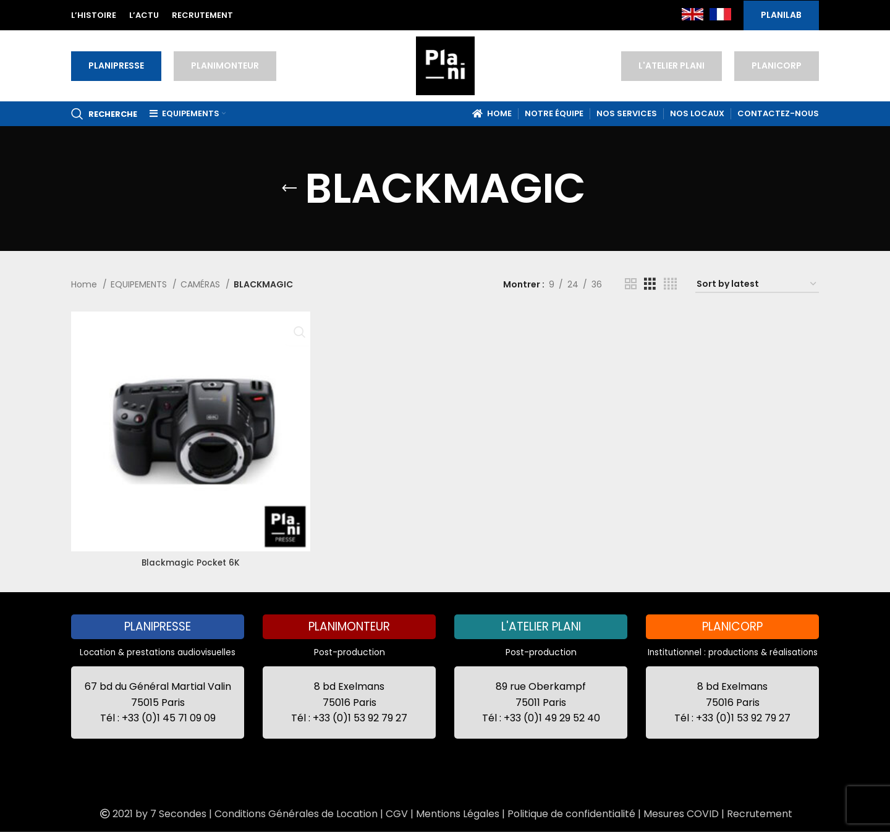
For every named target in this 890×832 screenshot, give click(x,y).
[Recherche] (104, 113)
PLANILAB (781, 15)
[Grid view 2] (631, 284)
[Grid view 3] (650, 284)
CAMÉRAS (201, 284)
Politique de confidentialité (571, 814)
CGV (397, 814)
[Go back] (289, 188)
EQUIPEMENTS (140, 284)
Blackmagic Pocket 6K (190, 560)
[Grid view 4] (670, 284)
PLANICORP (777, 65)
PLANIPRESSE (116, 65)
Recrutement (759, 814)
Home (85, 284)
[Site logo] (445, 65)
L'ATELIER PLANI (671, 65)
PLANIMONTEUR (225, 65)
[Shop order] (757, 285)
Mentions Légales (457, 814)
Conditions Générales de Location (296, 814)
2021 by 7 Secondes (152, 814)
